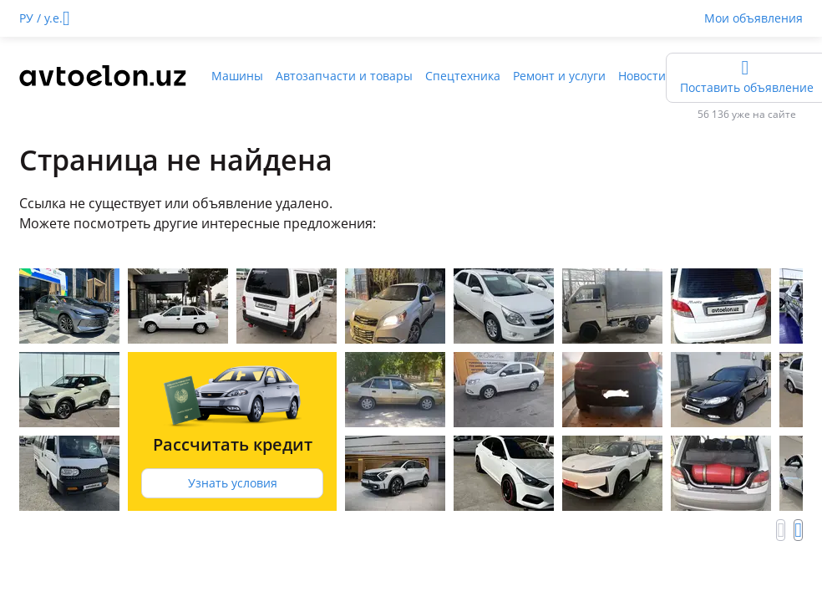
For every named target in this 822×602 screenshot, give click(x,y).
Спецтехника (462, 76)
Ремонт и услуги (559, 76)
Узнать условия (232, 483)
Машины (237, 76)
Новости (642, 76)
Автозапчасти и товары (344, 76)
